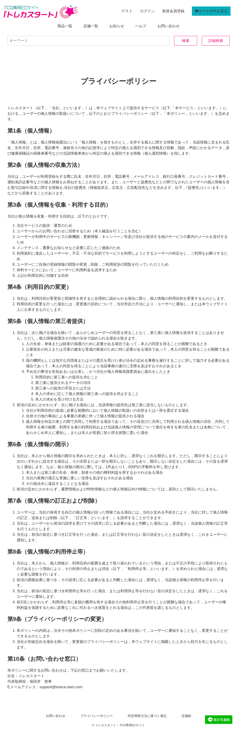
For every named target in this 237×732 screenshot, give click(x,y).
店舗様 (186, 716)
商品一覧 (64, 26)
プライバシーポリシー (96, 716)
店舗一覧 (90, 26)
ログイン (147, 11)
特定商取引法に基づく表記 (147, 716)
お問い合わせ (168, 26)
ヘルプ (140, 26)
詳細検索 (215, 41)
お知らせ (116, 26)
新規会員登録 (173, 11)
